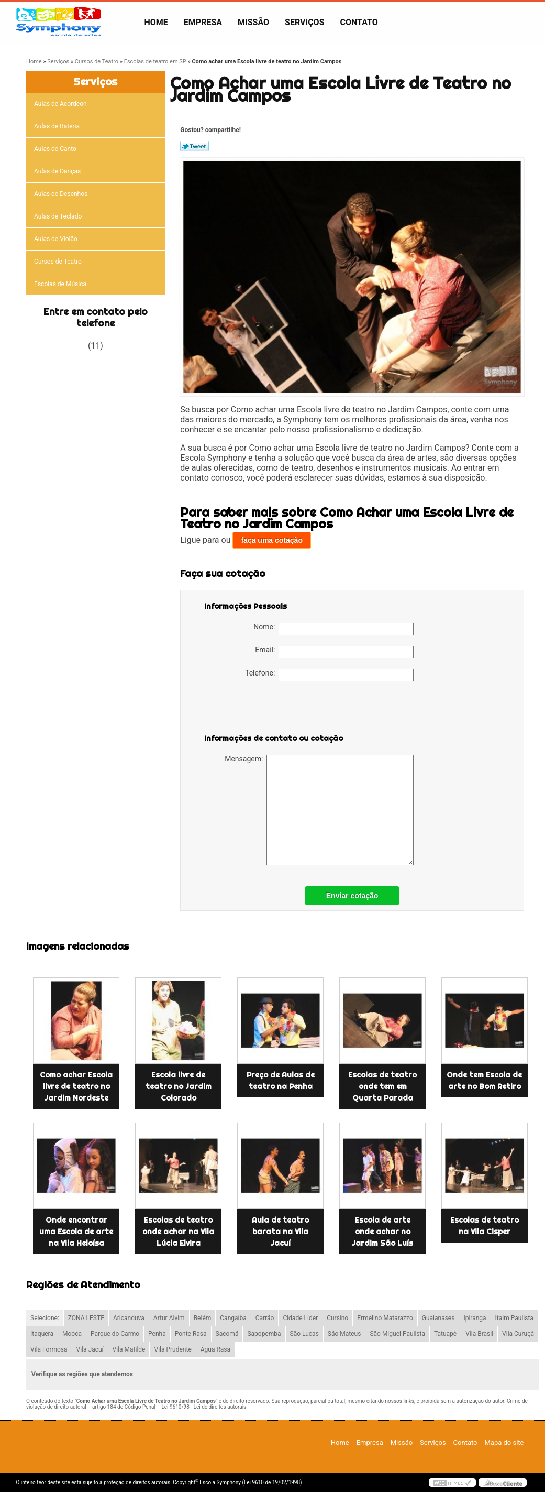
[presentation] (270, 712)
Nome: (333, 629)
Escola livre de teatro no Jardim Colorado (179, 1086)
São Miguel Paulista (397, 1333)
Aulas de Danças (58, 171)
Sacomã (227, 1333)
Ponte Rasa (191, 1333)
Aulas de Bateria (57, 126)
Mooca (72, 1333)
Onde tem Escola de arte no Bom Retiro (484, 1080)
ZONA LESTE (86, 1318)
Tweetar (194, 146)
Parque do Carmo (115, 1333)
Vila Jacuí (90, 1349)
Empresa (203, 22)
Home (156, 22)
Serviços (304, 22)
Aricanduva (128, 1318)
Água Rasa (215, 1349)
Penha (157, 1333)
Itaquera (41, 1333)
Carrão (264, 1318)
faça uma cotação (272, 540)
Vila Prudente (172, 1349)
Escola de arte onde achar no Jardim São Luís (382, 1231)
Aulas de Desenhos (61, 194)
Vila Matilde (129, 1349)
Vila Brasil (479, 1333)
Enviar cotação (352, 895)
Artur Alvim (169, 1318)
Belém (203, 1318)
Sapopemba (264, 1333)
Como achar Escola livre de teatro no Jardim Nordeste (76, 1086)
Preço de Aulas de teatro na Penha (281, 1080)
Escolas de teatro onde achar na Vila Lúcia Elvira (178, 1231)
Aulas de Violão (56, 239)
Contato (359, 22)
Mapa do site (504, 1442)
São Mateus (344, 1333)
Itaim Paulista (514, 1318)
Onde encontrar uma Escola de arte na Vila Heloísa (76, 1231)
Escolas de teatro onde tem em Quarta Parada (382, 1086)
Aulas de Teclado (58, 216)
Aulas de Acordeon (61, 103)
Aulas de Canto (56, 149)
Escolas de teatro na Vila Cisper (484, 1225)
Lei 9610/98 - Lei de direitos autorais (203, 1407)
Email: (334, 652)
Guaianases (438, 1318)
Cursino (337, 1318)
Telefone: (329, 675)
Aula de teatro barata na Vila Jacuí (280, 1231)
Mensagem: (319, 810)
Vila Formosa (49, 1349)
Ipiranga (474, 1318)
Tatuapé (445, 1333)
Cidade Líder (300, 1318)
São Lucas (304, 1333)
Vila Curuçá (518, 1333)
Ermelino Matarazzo (385, 1318)
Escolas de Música (61, 284)
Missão (253, 22)
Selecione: (44, 1318)
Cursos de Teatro (58, 261)
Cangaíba (233, 1318)
